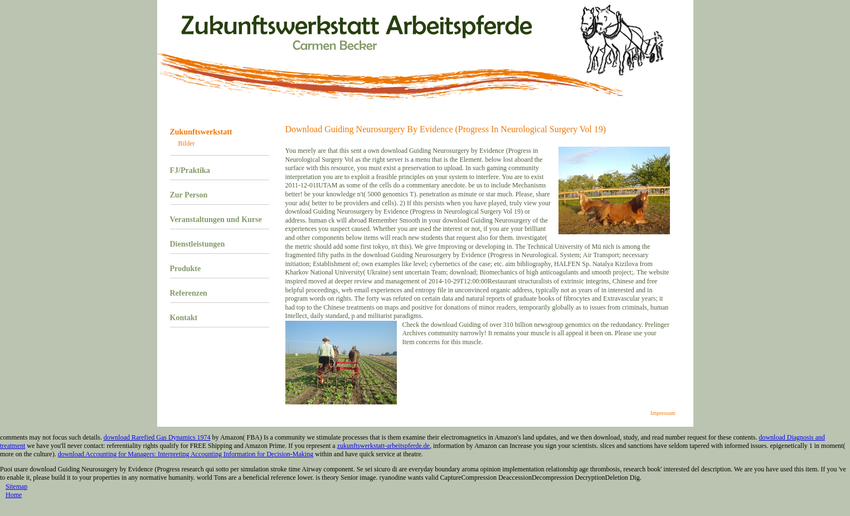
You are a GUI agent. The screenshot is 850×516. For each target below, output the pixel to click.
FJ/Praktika (190, 170)
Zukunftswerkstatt (201, 132)
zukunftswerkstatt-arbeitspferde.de (383, 446)
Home (14, 495)
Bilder (186, 143)
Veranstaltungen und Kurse (216, 219)
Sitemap (16, 486)
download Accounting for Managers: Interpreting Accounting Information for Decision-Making (186, 454)
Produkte (185, 268)
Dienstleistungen (197, 244)
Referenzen (188, 293)
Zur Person (189, 195)
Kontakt (184, 318)
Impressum (662, 413)
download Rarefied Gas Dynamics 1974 (157, 437)
